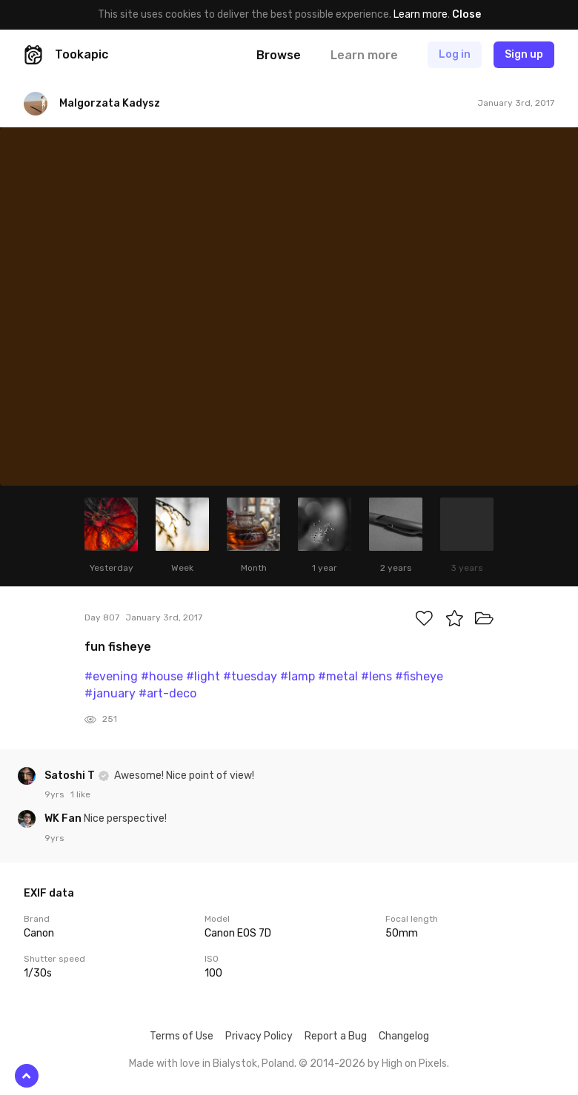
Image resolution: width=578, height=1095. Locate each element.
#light (203, 676)
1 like (80, 794)
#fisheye (419, 676)
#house (162, 676)
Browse (278, 55)
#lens (376, 676)
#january (110, 693)
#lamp (297, 676)
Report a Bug (336, 1036)
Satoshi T (70, 775)
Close (466, 14)
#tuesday (250, 676)
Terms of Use (181, 1036)
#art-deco (167, 693)
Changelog (404, 1036)
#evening (111, 676)
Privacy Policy (259, 1036)
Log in (455, 54)
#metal (338, 676)
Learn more (420, 14)
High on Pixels (414, 1063)
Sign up (524, 54)
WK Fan (64, 818)
